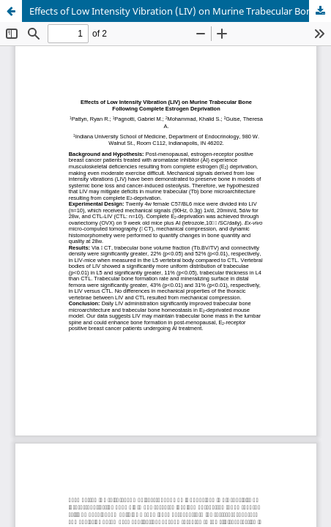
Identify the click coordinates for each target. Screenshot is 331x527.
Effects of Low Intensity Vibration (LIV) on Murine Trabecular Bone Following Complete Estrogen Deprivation (180, 11)
